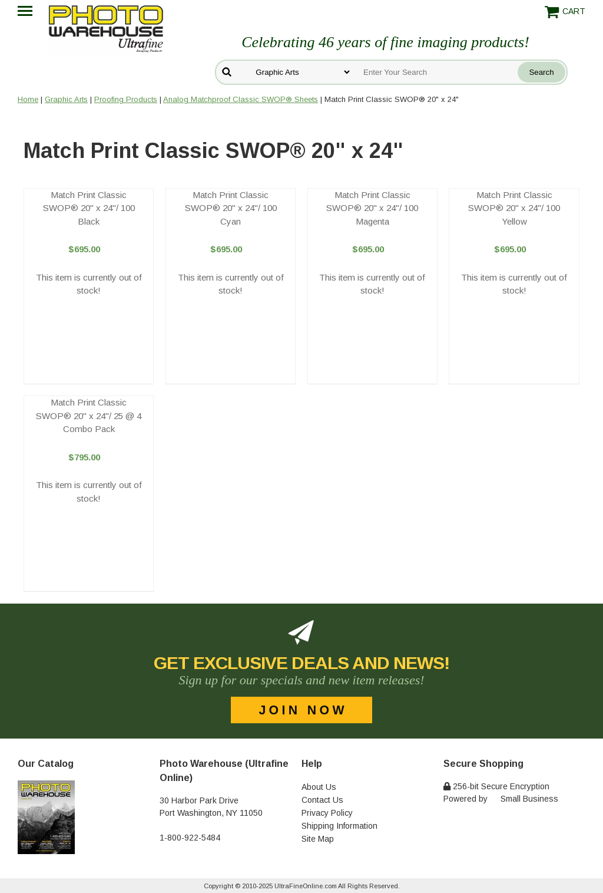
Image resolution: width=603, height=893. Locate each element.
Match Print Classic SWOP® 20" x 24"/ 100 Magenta (372, 208)
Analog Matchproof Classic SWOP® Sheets (240, 99)
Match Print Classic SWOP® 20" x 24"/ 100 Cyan (231, 208)
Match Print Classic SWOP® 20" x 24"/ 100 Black (89, 208)
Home (28, 99)
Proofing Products (125, 99)
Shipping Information (339, 826)
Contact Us (322, 800)
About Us (319, 787)
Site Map (318, 838)
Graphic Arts (66, 99)
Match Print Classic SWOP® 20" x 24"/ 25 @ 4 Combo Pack (88, 415)
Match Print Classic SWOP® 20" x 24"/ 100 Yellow (514, 208)
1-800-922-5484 (190, 837)
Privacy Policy (327, 813)
